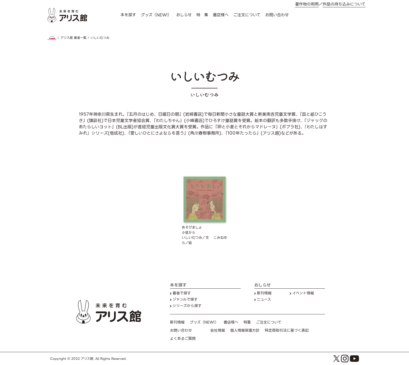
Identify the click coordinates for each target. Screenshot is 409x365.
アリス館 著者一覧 (73, 37)
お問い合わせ (277, 15)
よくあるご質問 (183, 338)
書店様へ (221, 15)
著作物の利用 (307, 4)
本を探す (128, 15)
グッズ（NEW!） (156, 15)
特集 (247, 322)
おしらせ (184, 15)
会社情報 (217, 330)
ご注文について (247, 15)
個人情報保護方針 (244, 330)
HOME (51, 38)
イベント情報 (303, 293)
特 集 (202, 15)
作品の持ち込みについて (344, 4)
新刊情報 (264, 293)
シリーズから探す (187, 306)
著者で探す (182, 293)
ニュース (264, 299)
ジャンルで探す (185, 299)
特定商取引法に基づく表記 (287, 330)
